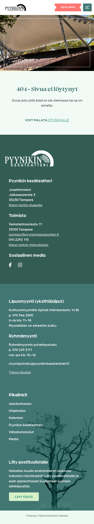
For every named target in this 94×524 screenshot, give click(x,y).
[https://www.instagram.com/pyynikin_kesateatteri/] (20, 264)
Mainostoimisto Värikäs (53, 515)
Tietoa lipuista (20, 372)
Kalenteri (16, 417)
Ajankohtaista (20, 403)
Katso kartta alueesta (25, 205)
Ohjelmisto (17, 410)
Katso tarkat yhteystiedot (28, 245)
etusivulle (58, 120)
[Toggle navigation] (87, 7)
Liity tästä (24, 496)
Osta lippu (68, 6)
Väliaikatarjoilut (21, 432)
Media (14, 439)
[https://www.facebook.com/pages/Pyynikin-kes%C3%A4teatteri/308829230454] (10, 264)
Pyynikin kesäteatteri (25, 425)
